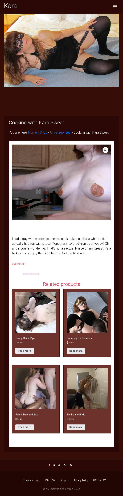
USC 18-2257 (100, 480)
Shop (43, 132)
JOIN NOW (50, 480)
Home (32, 132)
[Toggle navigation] (115, 7)
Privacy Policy (81, 480)
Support (64, 480)
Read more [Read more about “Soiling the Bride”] (76, 427)
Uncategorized (60, 132)
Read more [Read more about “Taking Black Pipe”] (24, 350)
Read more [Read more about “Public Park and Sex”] (24, 427)
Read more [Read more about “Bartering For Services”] (76, 350)
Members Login (31, 480)
